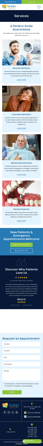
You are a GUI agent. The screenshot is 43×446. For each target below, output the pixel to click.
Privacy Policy (28, 386)
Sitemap (25, 444)
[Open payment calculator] (32, 441)
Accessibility (19, 444)
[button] (39, 7)
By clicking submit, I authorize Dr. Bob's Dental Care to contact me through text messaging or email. (22, 385)
